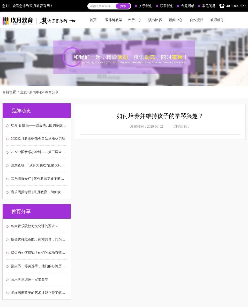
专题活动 (186, 6)
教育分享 (52, 92)
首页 (93, 20)
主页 (23, 92)
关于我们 (143, 6)
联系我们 (164, 6)
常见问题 (207, 6)
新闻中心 (36, 92)
